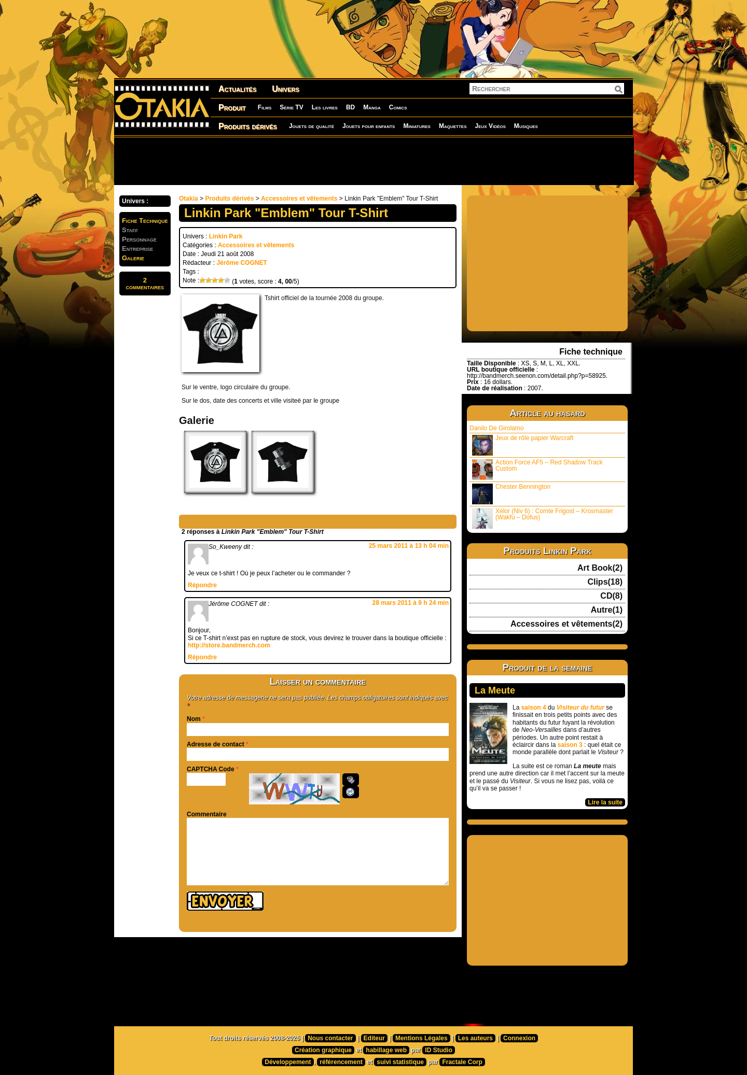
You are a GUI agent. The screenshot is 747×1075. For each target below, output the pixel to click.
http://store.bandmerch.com (229, 645)
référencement (341, 1062)
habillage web (386, 1050)
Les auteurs (475, 1038)
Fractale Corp (462, 1062)
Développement (288, 1062)
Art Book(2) (599, 568)
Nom (194, 719)
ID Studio (438, 1050)
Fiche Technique (145, 220)
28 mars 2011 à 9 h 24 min (410, 602)
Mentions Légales (421, 1038)
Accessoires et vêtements (299, 198)
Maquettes (453, 126)
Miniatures (417, 126)
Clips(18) (604, 582)
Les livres (325, 107)
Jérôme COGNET (241, 262)
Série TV (291, 107)
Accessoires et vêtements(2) (566, 624)
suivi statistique (400, 1062)
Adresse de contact (215, 744)
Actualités (237, 88)
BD (350, 107)
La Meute (495, 690)
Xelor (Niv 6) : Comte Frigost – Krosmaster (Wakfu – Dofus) (542, 518)
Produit (232, 107)
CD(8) (611, 596)
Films (264, 107)
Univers (285, 88)
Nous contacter (330, 1038)
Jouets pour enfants (368, 126)
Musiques (526, 126)
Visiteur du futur (580, 707)
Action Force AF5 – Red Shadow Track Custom (537, 469)
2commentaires (145, 283)
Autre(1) (606, 610)
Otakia (188, 198)
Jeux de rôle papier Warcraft (522, 445)
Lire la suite (605, 802)
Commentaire (207, 814)
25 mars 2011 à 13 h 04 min (409, 545)
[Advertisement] (373, 160)
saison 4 (533, 707)
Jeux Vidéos (490, 126)
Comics (398, 107)
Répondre (202, 585)
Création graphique (323, 1050)
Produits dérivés (247, 126)
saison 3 (570, 744)
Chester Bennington (511, 493)
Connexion (519, 1038)
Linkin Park (226, 236)
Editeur (374, 1038)
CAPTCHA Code (210, 769)
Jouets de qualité (311, 126)
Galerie (133, 257)
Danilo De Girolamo (496, 428)
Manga (372, 107)
